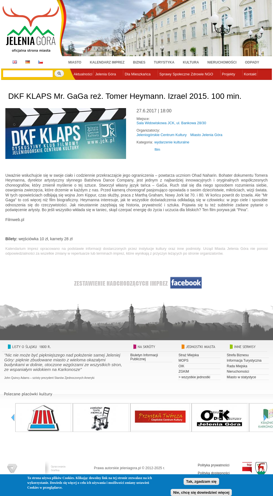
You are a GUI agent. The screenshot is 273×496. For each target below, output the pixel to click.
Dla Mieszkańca (138, 74)
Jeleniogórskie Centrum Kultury (161, 135)
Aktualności (83, 74)
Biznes (139, 62)
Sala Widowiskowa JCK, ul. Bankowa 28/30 (171, 123)
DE (26, 62)
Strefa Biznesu (238, 355)
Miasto (74, 62)
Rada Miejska (237, 366)
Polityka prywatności (214, 465)
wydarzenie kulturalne (171, 142)
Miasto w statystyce (241, 377)
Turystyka (164, 62)
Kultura (191, 62)
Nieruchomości (221, 62)
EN (13, 62)
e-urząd (80, 83)
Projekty (228, 74)
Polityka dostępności (214, 473)
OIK (181, 366)
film (157, 149)
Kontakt (250, 74)
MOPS (183, 360)
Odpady (252, 62)
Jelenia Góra (105, 74)
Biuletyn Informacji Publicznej (144, 357)
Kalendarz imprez (107, 62)
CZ (40, 62)
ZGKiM (184, 371)
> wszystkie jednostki (194, 377)
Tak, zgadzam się (201, 483)
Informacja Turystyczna (244, 360)
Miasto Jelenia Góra (206, 135)
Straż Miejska (189, 355)
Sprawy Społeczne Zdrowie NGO (186, 74)
